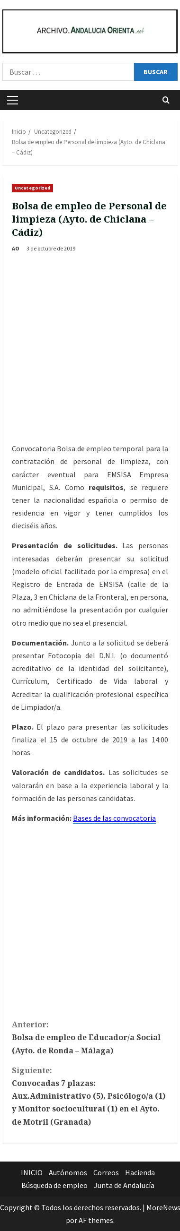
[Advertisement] (89, 349)
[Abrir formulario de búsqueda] (166, 100)
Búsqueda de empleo (54, 1185)
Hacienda (140, 1172)
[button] (12, 100)
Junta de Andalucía (124, 1185)
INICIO (32, 1172)
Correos (106, 1172)
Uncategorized (32, 188)
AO (15, 248)
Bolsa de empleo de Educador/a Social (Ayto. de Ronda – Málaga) (90, 1036)
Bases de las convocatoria (114, 818)
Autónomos (68, 1172)
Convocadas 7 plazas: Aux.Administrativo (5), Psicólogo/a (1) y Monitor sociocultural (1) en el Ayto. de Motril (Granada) (90, 1095)
